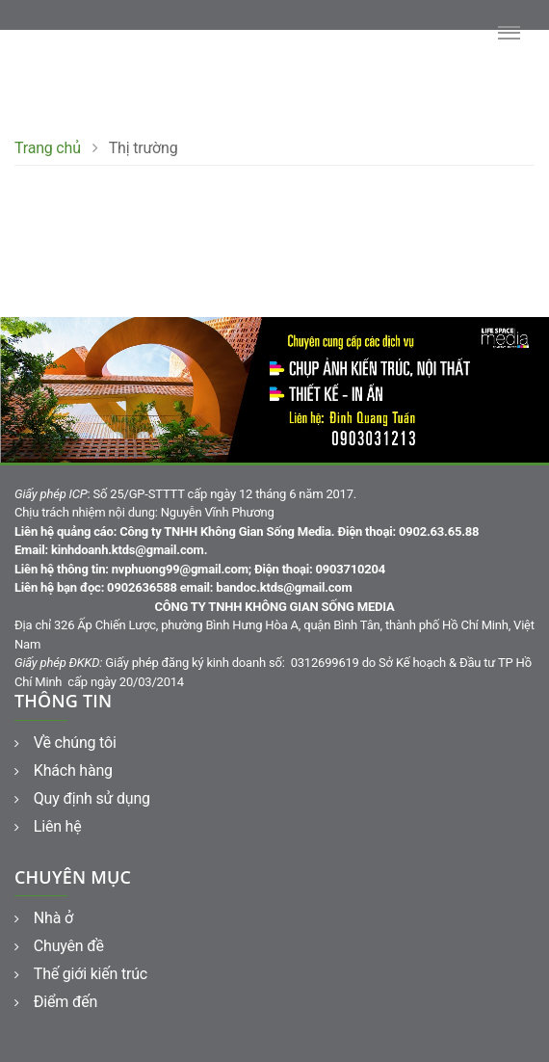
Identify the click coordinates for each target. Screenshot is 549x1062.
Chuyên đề (59, 946)
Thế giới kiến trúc (80, 974)
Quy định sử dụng (82, 798)
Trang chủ (47, 148)
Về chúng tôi (65, 742)
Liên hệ (48, 826)
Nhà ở (43, 918)
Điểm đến (55, 1002)
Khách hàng (63, 770)
